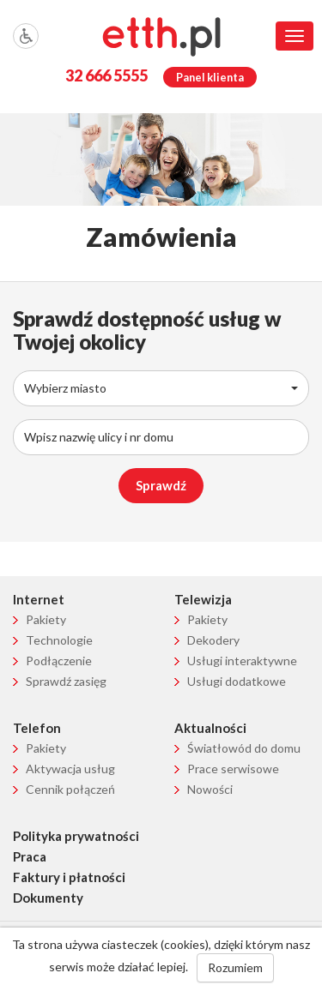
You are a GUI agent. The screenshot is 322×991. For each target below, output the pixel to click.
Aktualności (210, 728)
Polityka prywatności (76, 836)
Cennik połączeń (70, 789)
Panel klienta (210, 77)
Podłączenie (59, 660)
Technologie (59, 640)
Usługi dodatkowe (236, 681)
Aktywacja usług (70, 768)
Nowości (210, 789)
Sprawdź (161, 485)
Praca (29, 856)
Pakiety (46, 619)
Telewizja (203, 599)
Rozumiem (235, 967)
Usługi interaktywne (242, 660)
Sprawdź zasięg (66, 681)
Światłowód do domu (244, 748)
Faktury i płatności (69, 877)
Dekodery (213, 640)
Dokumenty (48, 897)
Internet (38, 599)
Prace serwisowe (233, 768)
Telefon (37, 728)
